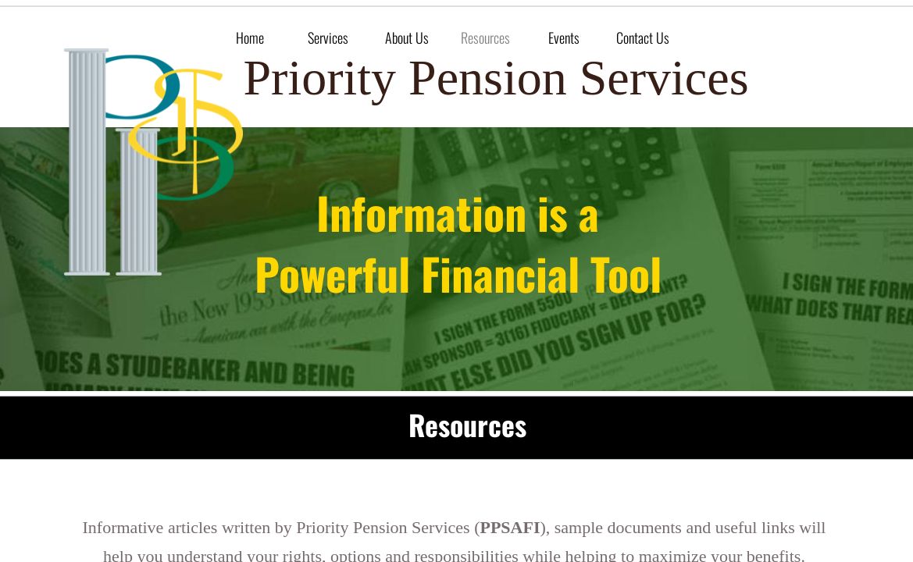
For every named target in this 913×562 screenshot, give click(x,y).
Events (564, 37)
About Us (407, 37)
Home (250, 37)
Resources (485, 37)
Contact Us (642, 37)
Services (328, 37)
